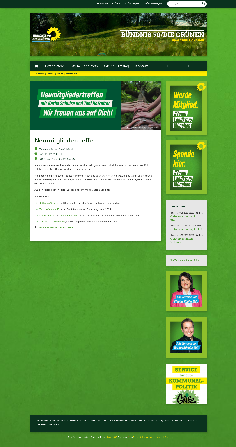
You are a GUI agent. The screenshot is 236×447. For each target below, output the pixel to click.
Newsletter (149, 420)
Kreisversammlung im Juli (186, 229)
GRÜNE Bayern (132, 3)
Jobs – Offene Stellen (174, 420)
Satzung (159, 420)
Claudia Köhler (47, 215)
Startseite (39, 73)
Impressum (41, 424)
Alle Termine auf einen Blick (184, 260)
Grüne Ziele (54, 66)
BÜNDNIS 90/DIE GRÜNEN (108, 3)
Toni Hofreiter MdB (49, 209)
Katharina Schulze (49, 203)
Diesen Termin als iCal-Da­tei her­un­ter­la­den (56, 227)
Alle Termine (42, 420)
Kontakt (141, 66)
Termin (50, 73)
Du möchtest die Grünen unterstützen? (125, 420)
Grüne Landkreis (84, 66)
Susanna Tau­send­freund (52, 221)
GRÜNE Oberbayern (153, 3)
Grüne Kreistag (116, 66)
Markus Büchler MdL (78, 420)
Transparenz (54, 424)
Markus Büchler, (69, 215)
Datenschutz (191, 420)
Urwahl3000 (111, 437)
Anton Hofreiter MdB (59, 420)
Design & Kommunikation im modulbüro (150, 437)
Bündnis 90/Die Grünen (162, 35)
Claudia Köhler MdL (98, 420)
